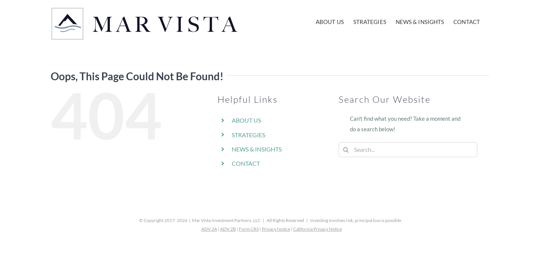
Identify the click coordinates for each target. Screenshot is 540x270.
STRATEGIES (248, 134)
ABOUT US (246, 120)
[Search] (346, 149)
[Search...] (408, 149)
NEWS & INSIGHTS (257, 149)
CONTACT (246, 163)
